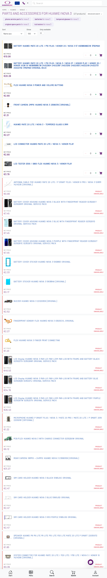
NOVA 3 (22, 10)
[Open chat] (90, 562)
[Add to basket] (101, 55)
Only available (45, 29)
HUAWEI (13, 10)
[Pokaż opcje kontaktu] (25, 3)
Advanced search (95, 14)
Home (4, 10)
